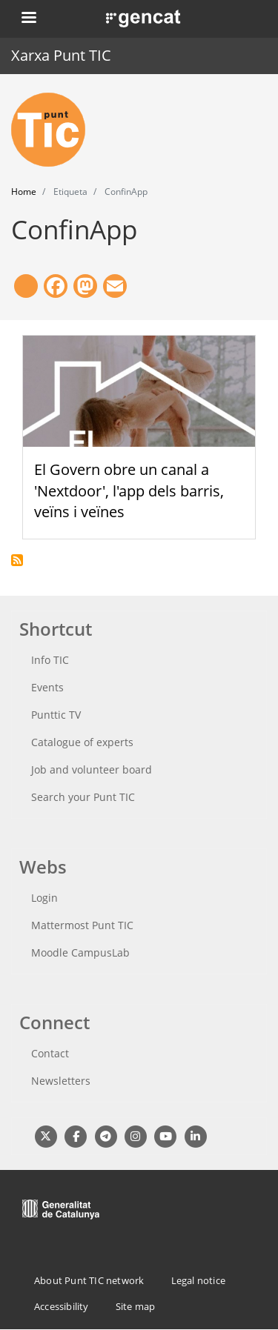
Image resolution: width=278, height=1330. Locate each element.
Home (23, 191)
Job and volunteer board (91, 769)
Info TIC (50, 660)
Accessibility (61, 1306)
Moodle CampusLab (80, 952)
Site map (136, 1306)
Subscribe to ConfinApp (17, 560)
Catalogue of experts (82, 742)
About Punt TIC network (89, 1280)
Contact (50, 1053)
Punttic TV (56, 715)
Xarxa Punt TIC (61, 55)
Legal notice (198, 1280)
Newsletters (60, 1081)
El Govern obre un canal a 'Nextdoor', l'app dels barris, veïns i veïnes (129, 490)
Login (44, 898)
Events (47, 687)
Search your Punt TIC (83, 797)
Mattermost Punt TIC (82, 925)
